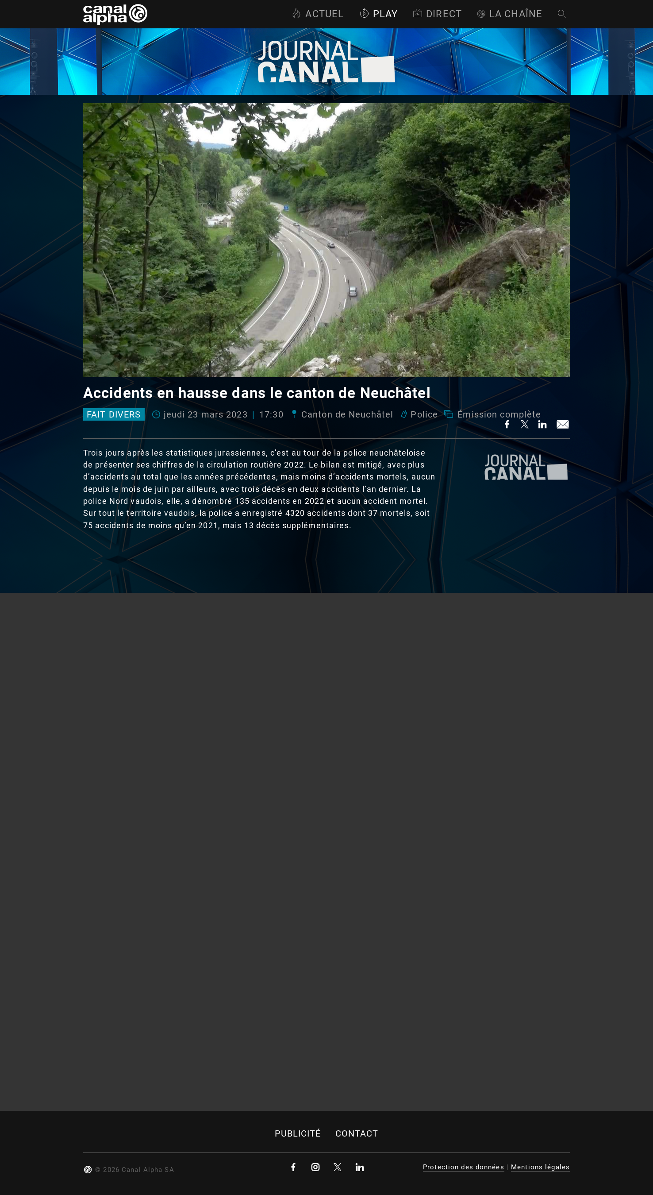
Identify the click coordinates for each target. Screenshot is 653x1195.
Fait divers (114, 414)
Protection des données (463, 1167)
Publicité (298, 1134)
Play (378, 13)
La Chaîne (509, 13)
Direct (437, 13)
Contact (357, 1134)
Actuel (318, 13)
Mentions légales (540, 1167)
